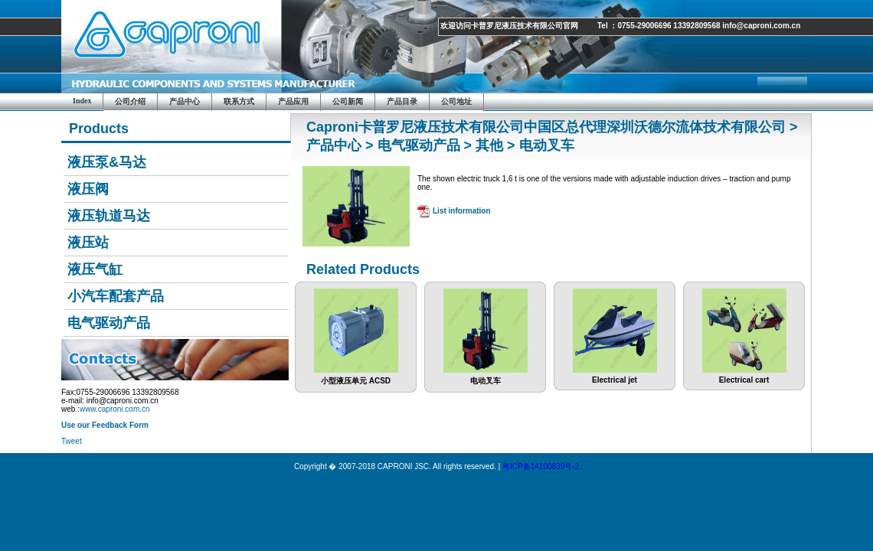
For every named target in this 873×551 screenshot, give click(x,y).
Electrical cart (744, 376)
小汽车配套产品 (115, 296)
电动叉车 (485, 377)
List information (462, 211)
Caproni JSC (172, 46)
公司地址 (456, 101)
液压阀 (88, 189)
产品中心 (184, 101)
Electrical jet (615, 376)
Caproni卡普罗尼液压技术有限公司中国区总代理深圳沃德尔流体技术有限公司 (546, 127)
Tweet (71, 441)
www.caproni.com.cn (115, 409)
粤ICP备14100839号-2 (540, 466)
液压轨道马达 (108, 215)
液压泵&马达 (106, 162)
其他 (489, 145)
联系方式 (239, 101)
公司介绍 (130, 101)
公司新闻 (347, 101)
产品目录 (402, 101)
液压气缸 (95, 269)
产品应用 (293, 101)
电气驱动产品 (108, 323)
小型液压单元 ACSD (356, 377)
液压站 (88, 242)
